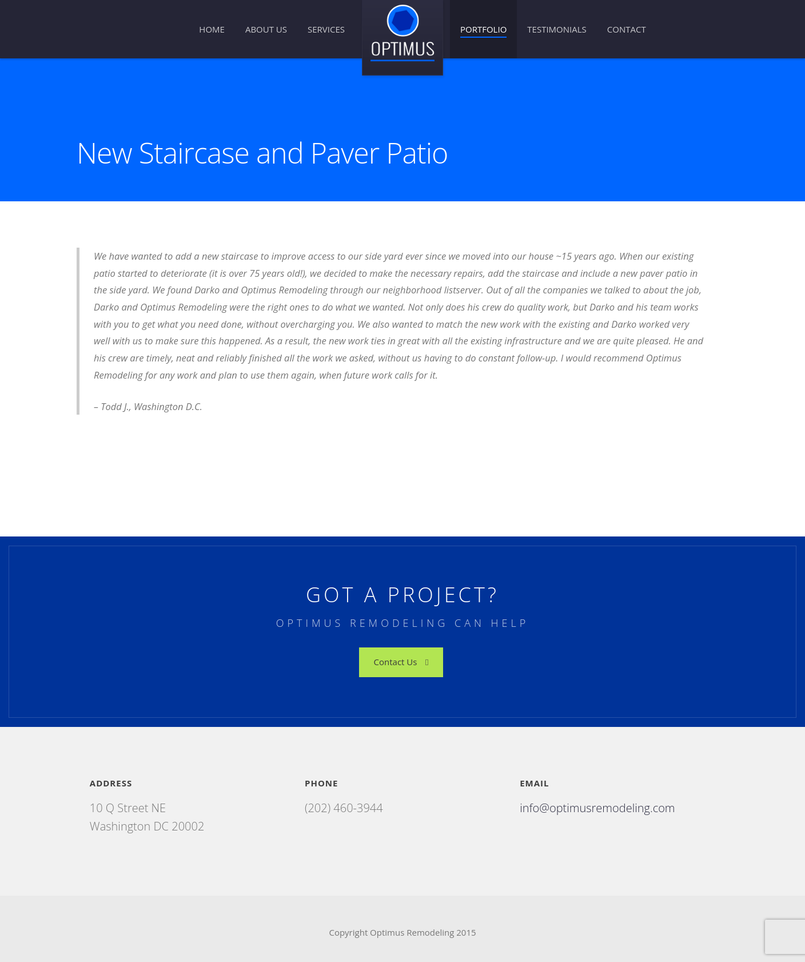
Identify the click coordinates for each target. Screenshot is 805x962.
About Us (266, 29)
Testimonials (556, 29)
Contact (626, 29)
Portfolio (483, 29)
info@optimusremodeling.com (597, 808)
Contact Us (401, 661)
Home (212, 29)
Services (326, 29)
